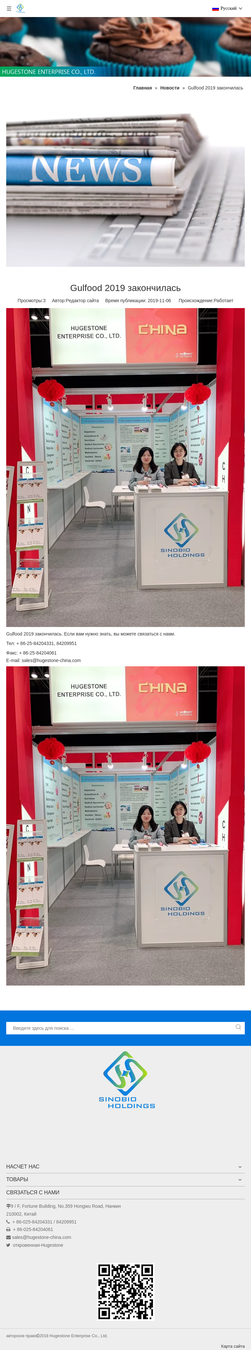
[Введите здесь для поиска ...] (120, 1028)
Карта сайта (233, 1346)
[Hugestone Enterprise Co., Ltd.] (125, 1082)
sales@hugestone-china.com (41, 1237)
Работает (223, 300)
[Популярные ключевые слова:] (238, 1028)
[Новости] (125, 182)
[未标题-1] (125, 47)
